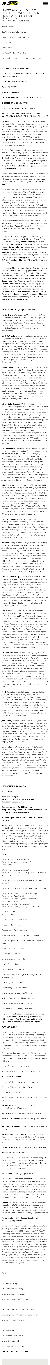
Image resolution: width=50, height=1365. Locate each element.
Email (26, 1351)
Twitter (12, 1351)
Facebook (16, 1351)
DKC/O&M (9, 3)
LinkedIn (21, 1351)
